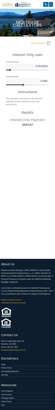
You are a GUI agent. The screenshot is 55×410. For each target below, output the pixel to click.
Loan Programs (7, 391)
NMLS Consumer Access (11, 300)
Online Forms (6, 401)
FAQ (2, 405)
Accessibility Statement (10, 371)
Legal (3, 364)
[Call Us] (46, 4)
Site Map (4, 375)
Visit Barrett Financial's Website (14, 303)
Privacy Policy (6, 368)
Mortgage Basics (7, 398)
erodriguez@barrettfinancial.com (13, 350)
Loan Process (6, 395)
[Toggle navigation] (51, 4)
